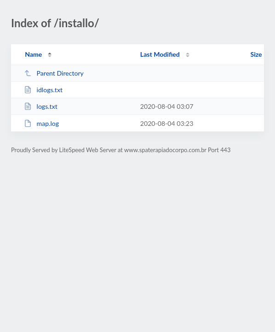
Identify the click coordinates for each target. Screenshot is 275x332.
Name (33, 54)
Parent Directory (54, 73)
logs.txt (40, 106)
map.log (41, 123)
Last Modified (160, 54)
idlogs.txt (43, 90)
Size (256, 54)
